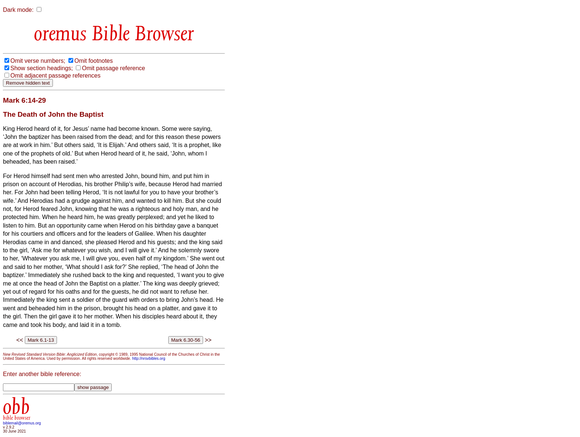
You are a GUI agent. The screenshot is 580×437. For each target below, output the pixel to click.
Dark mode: (18, 10)
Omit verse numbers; (37, 61)
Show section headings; (41, 68)
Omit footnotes (93, 61)
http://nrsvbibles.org (148, 358)
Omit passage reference (113, 68)
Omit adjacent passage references (55, 75)
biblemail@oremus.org (22, 423)
